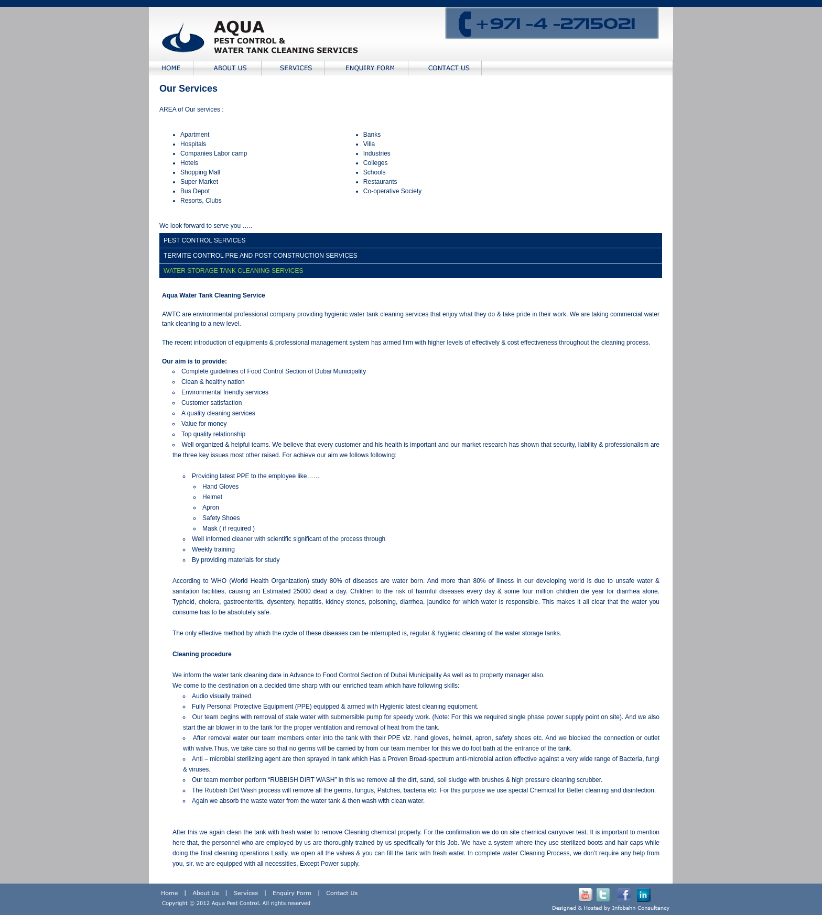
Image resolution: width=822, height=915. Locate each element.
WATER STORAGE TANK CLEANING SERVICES (234, 270)
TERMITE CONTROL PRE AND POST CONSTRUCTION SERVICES (261, 255)
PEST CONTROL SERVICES (205, 240)
